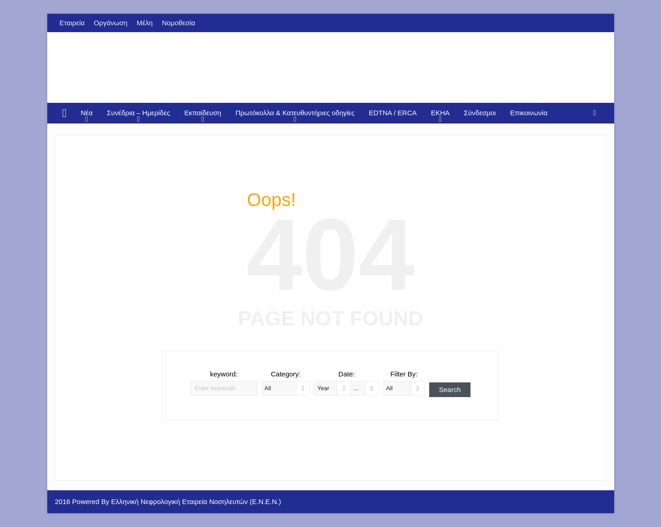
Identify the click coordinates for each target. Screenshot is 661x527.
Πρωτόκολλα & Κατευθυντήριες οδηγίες (295, 113)
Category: (286, 374)
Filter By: (403, 374)
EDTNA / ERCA (393, 113)
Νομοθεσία (178, 23)
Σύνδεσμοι (480, 113)
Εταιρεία (72, 23)
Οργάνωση (110, 23)
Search (450, 389)
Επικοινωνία (528, 113)
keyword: (223, 374)
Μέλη (145, 23)
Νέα (87, 113)
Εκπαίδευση (202, 113)
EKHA (440, 113)
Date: (346, 374)
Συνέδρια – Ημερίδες (138, 113)
